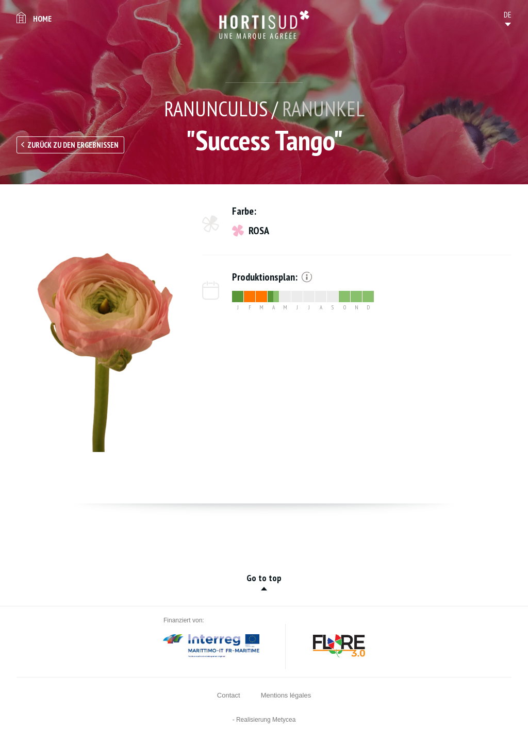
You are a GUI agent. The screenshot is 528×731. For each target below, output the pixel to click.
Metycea (283, 719)
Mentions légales (286, 695)
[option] (99, 328)
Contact (228, 695)
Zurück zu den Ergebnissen (73, 145)
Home (42, 18)
